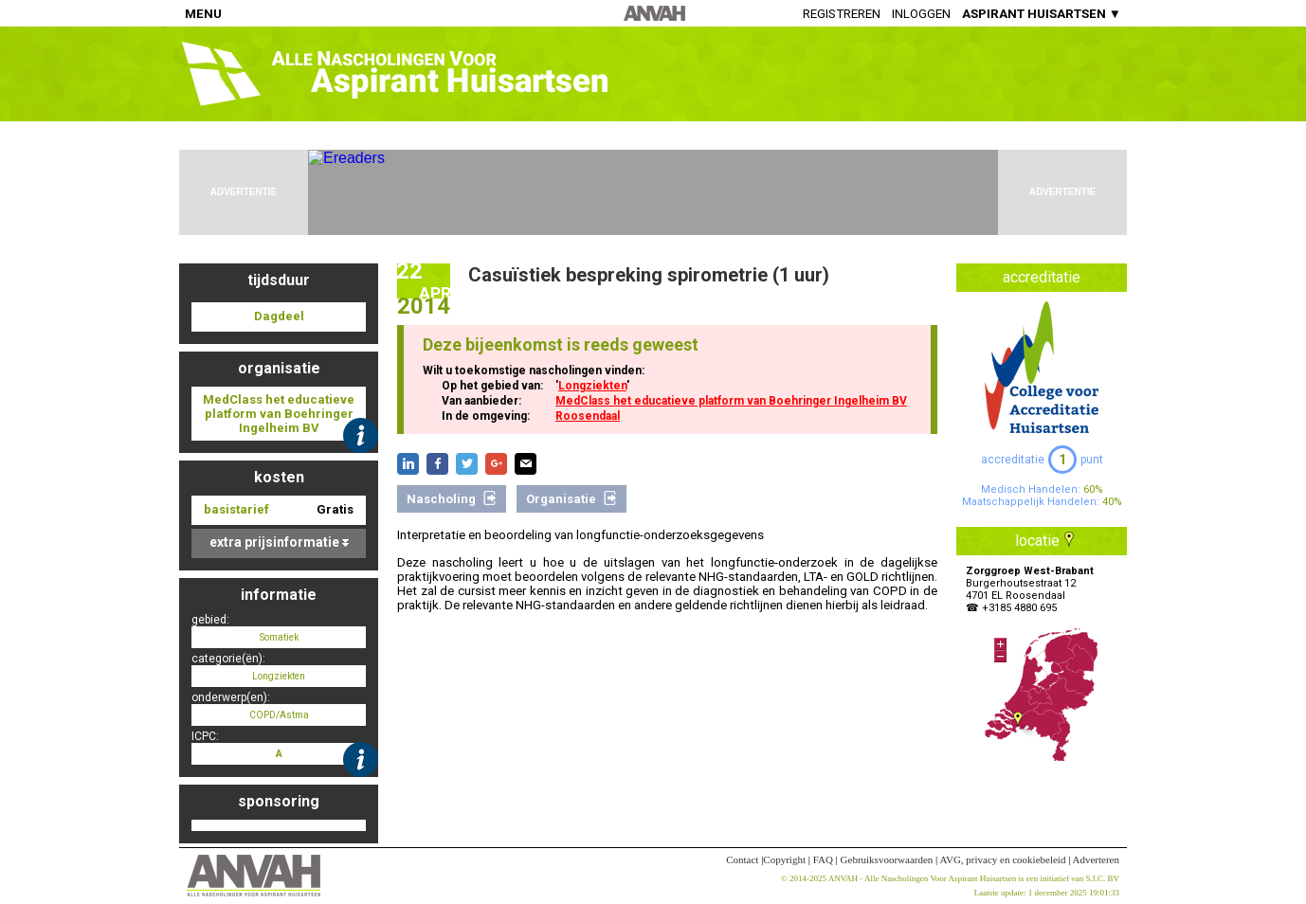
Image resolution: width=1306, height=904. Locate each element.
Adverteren (1096, 859)
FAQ (823, 859)
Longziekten (592, 385)
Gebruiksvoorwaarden (887, 859)
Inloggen (921, 14)
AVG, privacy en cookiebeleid (1002, 859)
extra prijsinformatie (279, 542)
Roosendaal (587, 416)
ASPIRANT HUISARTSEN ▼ (1041, 14)
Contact (742, 859)
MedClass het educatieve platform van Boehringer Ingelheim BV (731, 400)
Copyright (784, 859)
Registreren (841, 14)
